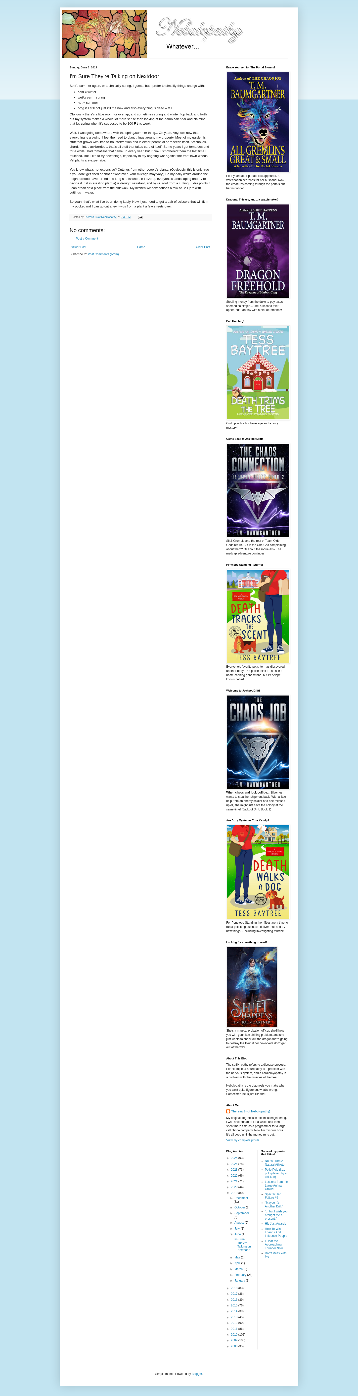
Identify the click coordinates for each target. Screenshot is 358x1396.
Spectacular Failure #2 (273, 1196)
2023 (234, 1169)
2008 (234, 1346)
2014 (234, 1311)
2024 (234, 1164)
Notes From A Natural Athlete (275, 1162)
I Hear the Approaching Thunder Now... (275, 1244)
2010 (234, 1334)
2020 (234, 1187)
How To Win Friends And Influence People (276, 1232)
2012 (234, 1323)
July (237, 1228)
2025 (234, 1158)
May (237, 1257)
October (240, 1207)
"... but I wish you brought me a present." (276, 1215)
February (240, 1275)
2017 (234, 1294)
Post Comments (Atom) (103, 254)
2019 (234, 1193)
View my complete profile (242, 1140)
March (239, 1269)
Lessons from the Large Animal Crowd (276, 1185)
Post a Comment (87, 238)
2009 (234, 1340)
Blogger (197, 1374)
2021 (234, 1181)
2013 (234, 1317)
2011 (234, 1329)
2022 (234, 1175)
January (240, 1280)
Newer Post (78, 247)
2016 (234, 1299)
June (238, 1234)
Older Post (203, 247)
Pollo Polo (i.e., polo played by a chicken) (276, 1173)
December (241, 1198)
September (241, 1213)
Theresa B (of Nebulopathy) (250, 1111)
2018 (234, 1288)
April (237, 1263)
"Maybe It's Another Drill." (274, 1204)
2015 (234, 1305)
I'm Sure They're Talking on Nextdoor (242, 1245)
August (239, 1222)
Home (141, 247)
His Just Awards (275, 1223)
